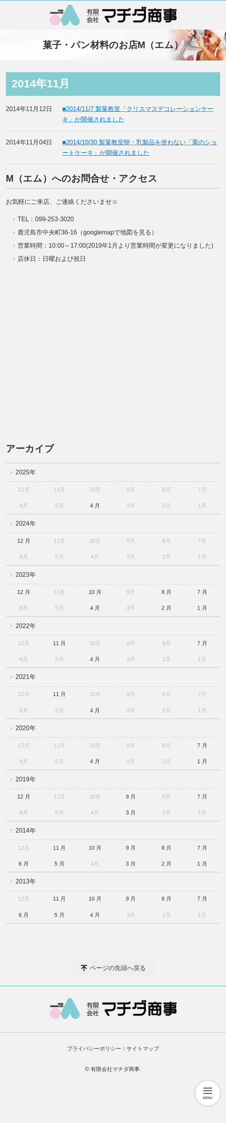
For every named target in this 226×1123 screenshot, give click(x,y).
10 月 (95, 592)
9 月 (131, 796)
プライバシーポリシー (94, 1048)
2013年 (26, 881)
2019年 (26, 779)
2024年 (26, 523)
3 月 (131, 812)
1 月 (202, 608)
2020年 (26, 728)
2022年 (26, 626)
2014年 (26, 830)
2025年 (26, 472)
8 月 (166, 592)
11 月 (59, 643)
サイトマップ (142, 1048)
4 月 (95, 505)
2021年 (26, 676)
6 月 (24, 864)
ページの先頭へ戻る (118, 968)
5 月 (59, 864)
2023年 (26, 574)
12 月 (23, 541)
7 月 (202, 592)
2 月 (166, 608)
